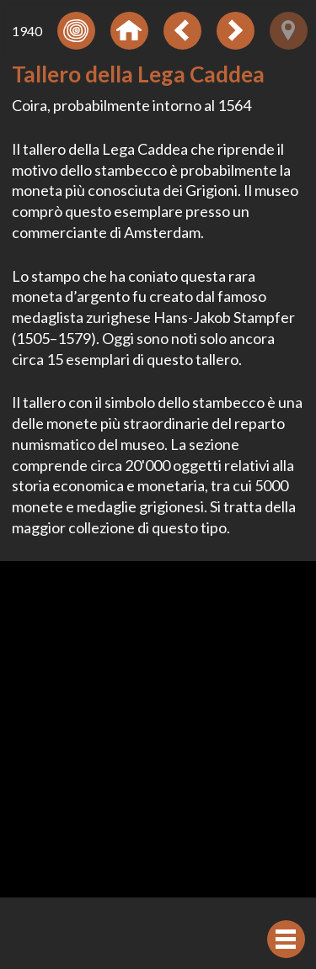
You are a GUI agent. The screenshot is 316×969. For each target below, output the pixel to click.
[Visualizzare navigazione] (286, 939)
